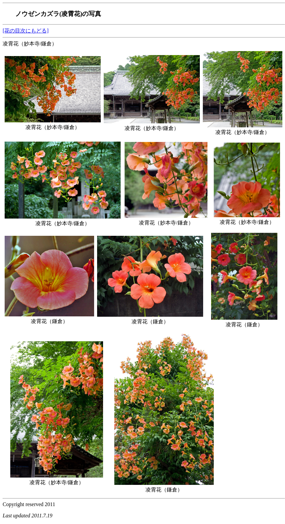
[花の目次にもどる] (26, 30)
